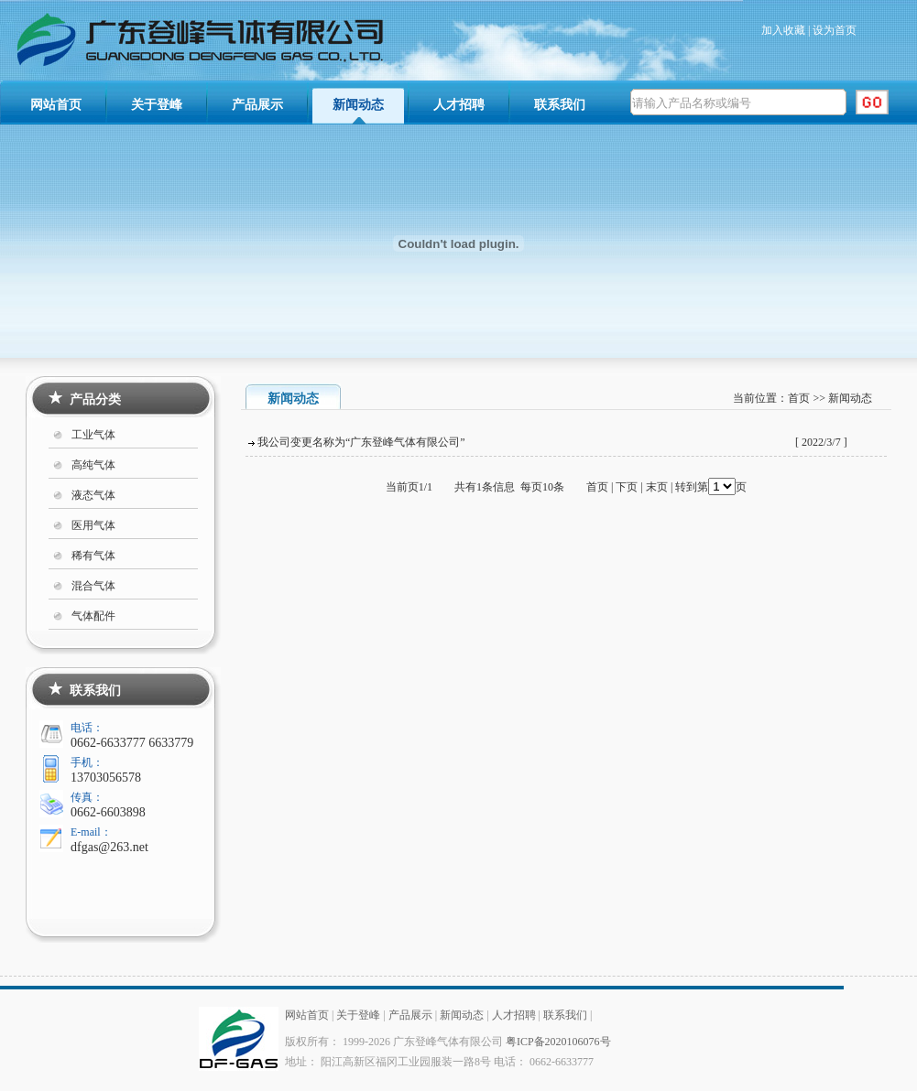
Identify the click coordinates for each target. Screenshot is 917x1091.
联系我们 (559, 105)
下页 (627, 487)
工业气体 (93, 434)
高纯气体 (93, 465)
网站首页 (56, 105)
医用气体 (93, 525)
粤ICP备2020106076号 (558, 1041)
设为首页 (835, 30)
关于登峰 (156, 105)
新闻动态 (358, 105)
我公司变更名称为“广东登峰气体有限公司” (361, 442)
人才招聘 (459, 105)
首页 (799, 398)
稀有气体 (93, 555)
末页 (657, 487)
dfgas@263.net (109, 847)
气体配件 (93, 616)
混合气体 (93, 585)
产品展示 (257, 105)
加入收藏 (783, 30)
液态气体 (93, 495)
